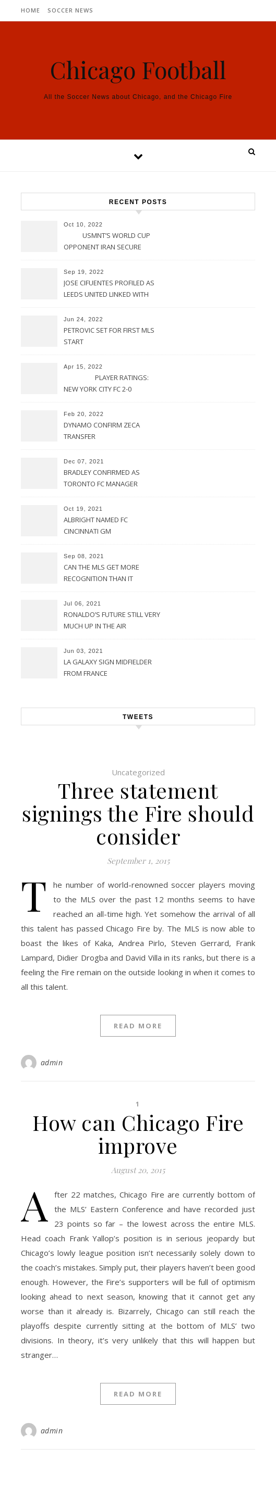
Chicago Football (138, 69)
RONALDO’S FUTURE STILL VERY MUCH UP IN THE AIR (112, 620)
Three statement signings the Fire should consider (138, 813)
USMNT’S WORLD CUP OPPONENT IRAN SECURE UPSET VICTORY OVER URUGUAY (107, 242)
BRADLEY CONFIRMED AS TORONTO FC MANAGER (102, 478)
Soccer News (70, 10)
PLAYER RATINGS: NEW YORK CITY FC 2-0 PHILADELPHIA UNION (106, 384)
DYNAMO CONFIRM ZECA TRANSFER (102, 430)
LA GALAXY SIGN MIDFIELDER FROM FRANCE (108, 667)
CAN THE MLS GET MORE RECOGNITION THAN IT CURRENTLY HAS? (101, 573)
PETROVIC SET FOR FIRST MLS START (109, 335)
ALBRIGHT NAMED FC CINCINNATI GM (96, 525)
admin (52, 1062)
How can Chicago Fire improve (138, 1134)
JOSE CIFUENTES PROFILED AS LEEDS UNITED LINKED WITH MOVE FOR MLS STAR (109, 289)
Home (30, 10)
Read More (138, 1025)
